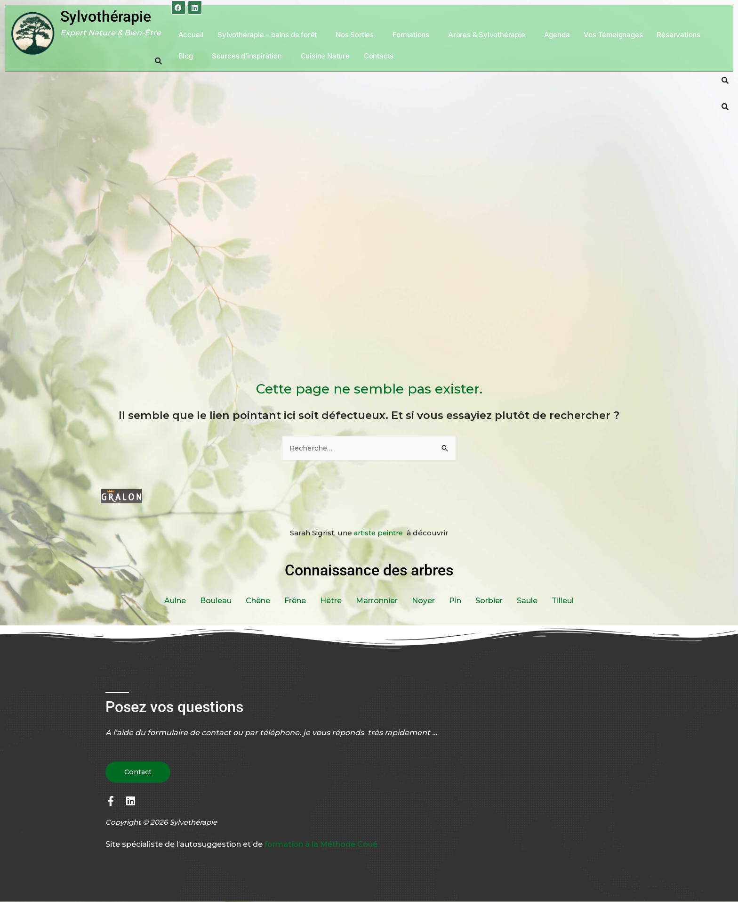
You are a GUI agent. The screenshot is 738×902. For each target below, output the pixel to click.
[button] (269, 34)
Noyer (423, 600)
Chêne (258, 600)
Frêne (295, 600)
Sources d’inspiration (247, 55)
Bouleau (216, 600)
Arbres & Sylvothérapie (486, 34)
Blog (185, 55)
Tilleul (563, 600)
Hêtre (331, 600)
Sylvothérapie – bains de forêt (267, 34)
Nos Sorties (355, 34)
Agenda (557, 34)
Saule (527, 600)
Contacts (378, 55)
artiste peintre (379, 533)
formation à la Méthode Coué (321, 844)
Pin (455, 600)
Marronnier (377, 600)
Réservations (678, 34)
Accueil (191, 34)
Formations (411, 34)
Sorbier (489, 600)
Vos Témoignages (613, 34)
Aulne (175, 600)
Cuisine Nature (325, 55)
